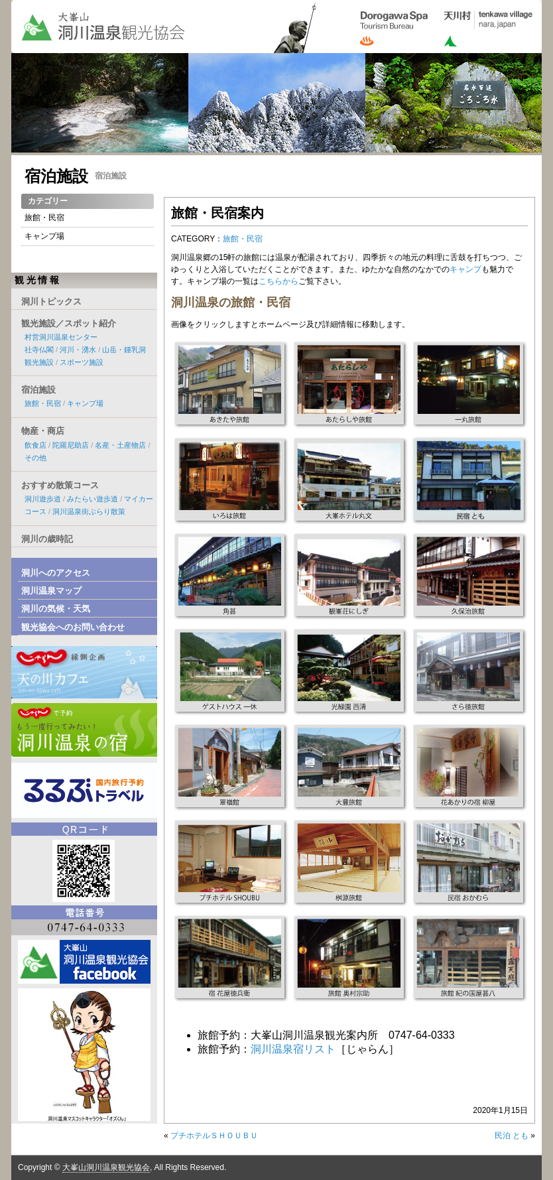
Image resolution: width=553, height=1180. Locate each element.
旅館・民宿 (243, 238)
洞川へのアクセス (55, 573)
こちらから (278, 281)
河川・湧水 (78, 350)
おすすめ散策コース (60, 485)
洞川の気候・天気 (55, 609)
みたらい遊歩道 (92, 499)
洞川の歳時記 (47, 539)
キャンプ (465, 269)
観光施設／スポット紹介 (68, 323)
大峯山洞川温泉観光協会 (106, 1167)
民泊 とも (511, 1135)
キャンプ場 (44, 236)
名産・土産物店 (120, 445)
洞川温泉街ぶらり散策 (88, 511)
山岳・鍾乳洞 (124, 350)
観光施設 (39, 362)
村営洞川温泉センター (61, 337)
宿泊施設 (56, 176)
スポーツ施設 (81, 362)
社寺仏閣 (39, 350)
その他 (35, 458)
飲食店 (35, 445)
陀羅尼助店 (70, 445)
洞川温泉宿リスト (293, 1049)
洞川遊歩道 (43, 499)
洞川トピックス (51, 301)
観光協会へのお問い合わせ (73, 627)
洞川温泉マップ (51, 591)
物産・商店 (42, 431)
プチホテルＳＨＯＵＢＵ (214, 1135)
